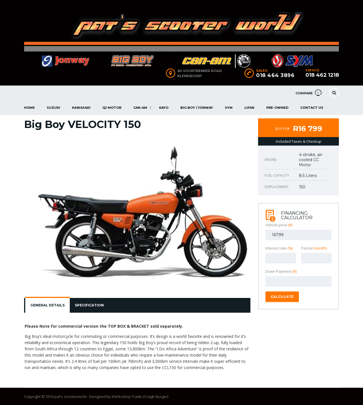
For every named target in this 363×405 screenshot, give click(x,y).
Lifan (249, 108)
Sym (229, 108)
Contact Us (311, 108)
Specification (89, 305)
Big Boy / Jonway (196, 108)
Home (29, 108)
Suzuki (53, 108)
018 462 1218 (322, 75)
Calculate (282, 297)
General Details (47, 305)
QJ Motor (111, 108)
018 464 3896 (275, 75)
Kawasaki (81, 108)
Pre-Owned (277, 108)
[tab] (47, 305)
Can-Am (140, 108)
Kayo (163, 108)
